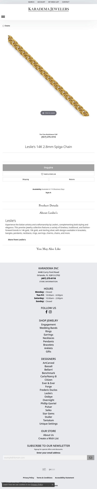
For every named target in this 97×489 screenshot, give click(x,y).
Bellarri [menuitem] (48, 369)
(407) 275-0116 (48, 136)
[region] (48, 81)
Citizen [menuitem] (48, 379)
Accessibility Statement (64, 478)
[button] (31, 2)
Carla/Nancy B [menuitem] (48, 376)
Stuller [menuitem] (48, 416)
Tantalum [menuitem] (48, 420)
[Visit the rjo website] (44, 470)
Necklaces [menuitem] (48, 338)
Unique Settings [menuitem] (49, 423)
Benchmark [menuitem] (48, 373)
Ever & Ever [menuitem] (48, 383)
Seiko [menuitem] (48, 410)
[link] (65, 2)
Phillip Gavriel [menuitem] (48, 403)
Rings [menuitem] (48, 331)
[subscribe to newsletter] (90, 457)
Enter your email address (48, 452)
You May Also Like (49, 249)
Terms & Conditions (44, 478)
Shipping (26, 179)
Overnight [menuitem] (48, 400)
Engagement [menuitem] (48, 324)
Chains (7, 26)
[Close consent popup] (52, 484)
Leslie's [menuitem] (49, 393)
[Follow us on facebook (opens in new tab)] (46, 312)
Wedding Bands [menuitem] (48, 327)
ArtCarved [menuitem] (48, 362)
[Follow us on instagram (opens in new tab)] (50, 312)
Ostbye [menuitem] (48, 396)
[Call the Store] (48, 278)
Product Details (48, 205)
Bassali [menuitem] (48, 366)
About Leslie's (48, 213)
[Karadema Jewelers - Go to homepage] (48, 9)
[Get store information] (48, 281)
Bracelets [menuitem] (48, 344)
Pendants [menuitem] (48, 341)
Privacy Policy (28, 478)
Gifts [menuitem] (48, 351)
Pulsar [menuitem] (48, 406)
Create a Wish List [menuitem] (48, 438)
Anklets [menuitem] (48, 348)
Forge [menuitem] (48, 386)
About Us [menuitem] (48, 435)
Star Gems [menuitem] (48, 413)
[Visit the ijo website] (52, 470)
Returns (72, 179)
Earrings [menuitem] (48, 334)
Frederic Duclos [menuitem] (48, 389)
